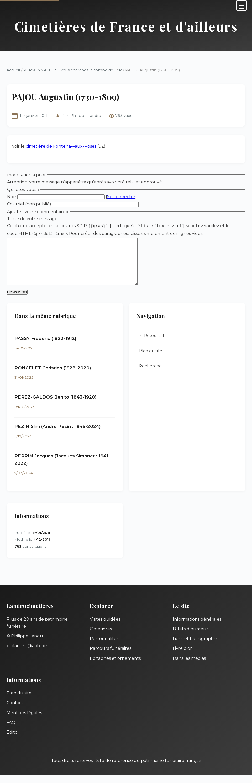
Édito (12, 740)
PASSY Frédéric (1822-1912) (45, 346)
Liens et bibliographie (195, 647)
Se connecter (121, 196)
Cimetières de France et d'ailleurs (126, 26)
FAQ (11, 730)
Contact (15, 711)
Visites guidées (105, 627)
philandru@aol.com (27, 654)
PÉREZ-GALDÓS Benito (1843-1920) (55, 405)
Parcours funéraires (110, 656)
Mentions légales (24, 721)
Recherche (150, 374)
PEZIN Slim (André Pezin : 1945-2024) (57, 434)
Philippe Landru (85, 115)
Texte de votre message (32, 218)
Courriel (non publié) (29, 204)
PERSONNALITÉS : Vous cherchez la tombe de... (69, 70)
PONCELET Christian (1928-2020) (52, 376)
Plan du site (150, 359)
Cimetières (101, 637)
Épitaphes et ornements (115, 666)
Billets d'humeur (190, 637)
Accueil (13, 70)
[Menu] (241, 5)
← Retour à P (152, 343)
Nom (12, 196)
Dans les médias (189, 666)
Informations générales (197, 627)
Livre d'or (182, 656)
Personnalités (104, 647)
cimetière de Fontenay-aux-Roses (61, 146)
